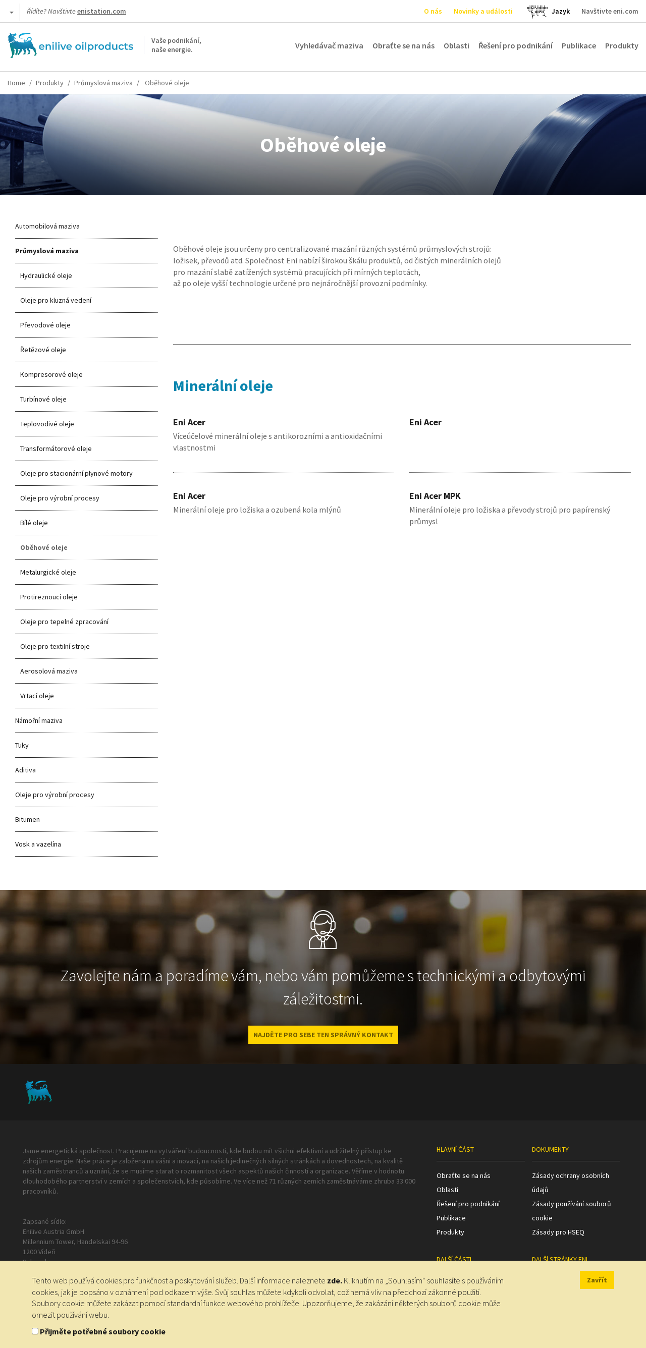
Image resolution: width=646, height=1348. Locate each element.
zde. (334, 1280)
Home (16, 82)
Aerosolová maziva (49, 671)
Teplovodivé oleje (47, 423)
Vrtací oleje (37, 695)
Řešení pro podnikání (515, 45)
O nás (433, 11)
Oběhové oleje (44, 547)
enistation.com (101, 11)
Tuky (22, 745)
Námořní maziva (39, 720)
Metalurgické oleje (48, 572)
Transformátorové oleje (56, 448)
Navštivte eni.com (609, 11)
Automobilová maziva (47, 226)
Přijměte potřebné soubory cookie (103, 1331)
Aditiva (25, 769)
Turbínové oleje (43, 399)
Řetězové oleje (43, 349)
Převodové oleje (45, 324)
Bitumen (27, 819)
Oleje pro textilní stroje (55, 646)
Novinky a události (483, 11)
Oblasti (456, 45)
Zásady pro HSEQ (558, 1232)
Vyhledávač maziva (329, 45)
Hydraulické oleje (46, 275)
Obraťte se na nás (403, 45)
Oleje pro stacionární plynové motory (76, 473)
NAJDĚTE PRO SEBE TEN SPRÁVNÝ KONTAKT (323, 1034)
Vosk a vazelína (38, 844)
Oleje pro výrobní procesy (59, 497)
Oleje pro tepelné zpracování (64, 621)
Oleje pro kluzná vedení (55, 300)
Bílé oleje (34, 522)
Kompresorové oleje (51, 374)
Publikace (579, 45)
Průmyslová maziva (103, 82)
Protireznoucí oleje (49, 596)
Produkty (621, 45)
